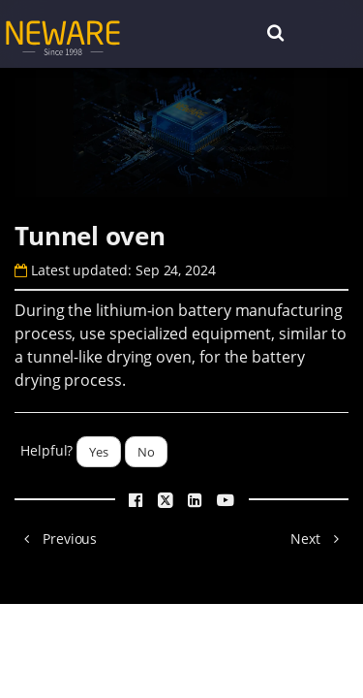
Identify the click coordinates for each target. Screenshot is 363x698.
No (146, 451)
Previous (56, 538)
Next (319, 538)
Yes (98, 451)
